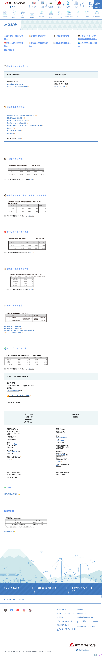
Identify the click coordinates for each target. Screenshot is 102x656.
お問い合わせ (81, 613)
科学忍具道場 (60, 441)
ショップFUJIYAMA (12, 451)
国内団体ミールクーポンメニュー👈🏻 (14, 326)
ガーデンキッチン (60, 455)
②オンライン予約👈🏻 (60, 86)
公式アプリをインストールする (82, 589)
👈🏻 (22, 115)
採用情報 (80, 609)
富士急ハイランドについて (66, 613)
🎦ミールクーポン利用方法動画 (18, 396)
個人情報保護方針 (63, 625)
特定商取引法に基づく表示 (86, 626)
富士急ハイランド (9, 599)
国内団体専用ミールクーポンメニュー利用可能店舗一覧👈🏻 (25, 126)
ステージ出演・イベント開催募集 (87, 622)
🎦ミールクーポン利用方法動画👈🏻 (13, 332)
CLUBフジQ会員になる (47, 588)
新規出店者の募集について (86, 617)
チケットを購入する (11, 588)
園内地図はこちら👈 (12, 494)
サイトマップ (61, 609)
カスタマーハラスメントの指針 (66, 629)
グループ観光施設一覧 (64, 621)
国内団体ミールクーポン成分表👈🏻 (13, 328)
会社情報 (60, 617)
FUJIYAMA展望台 (13, 390)
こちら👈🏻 (31, 179)
